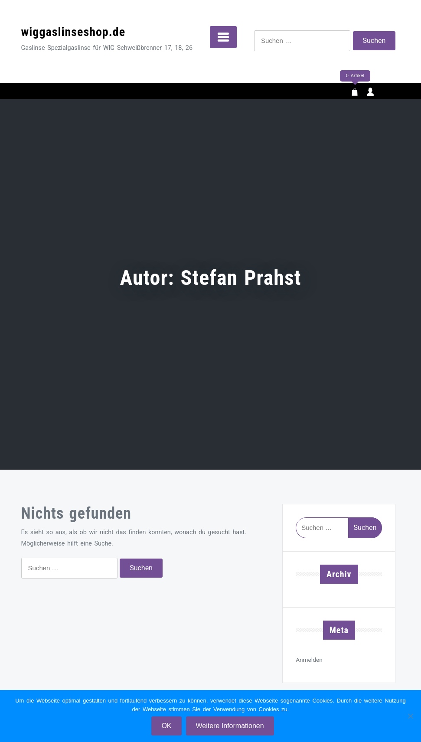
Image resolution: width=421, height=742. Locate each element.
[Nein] (410, 716)
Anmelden (309, 659)
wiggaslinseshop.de (73, 32)
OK (166, 725)
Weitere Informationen (230, 725)
